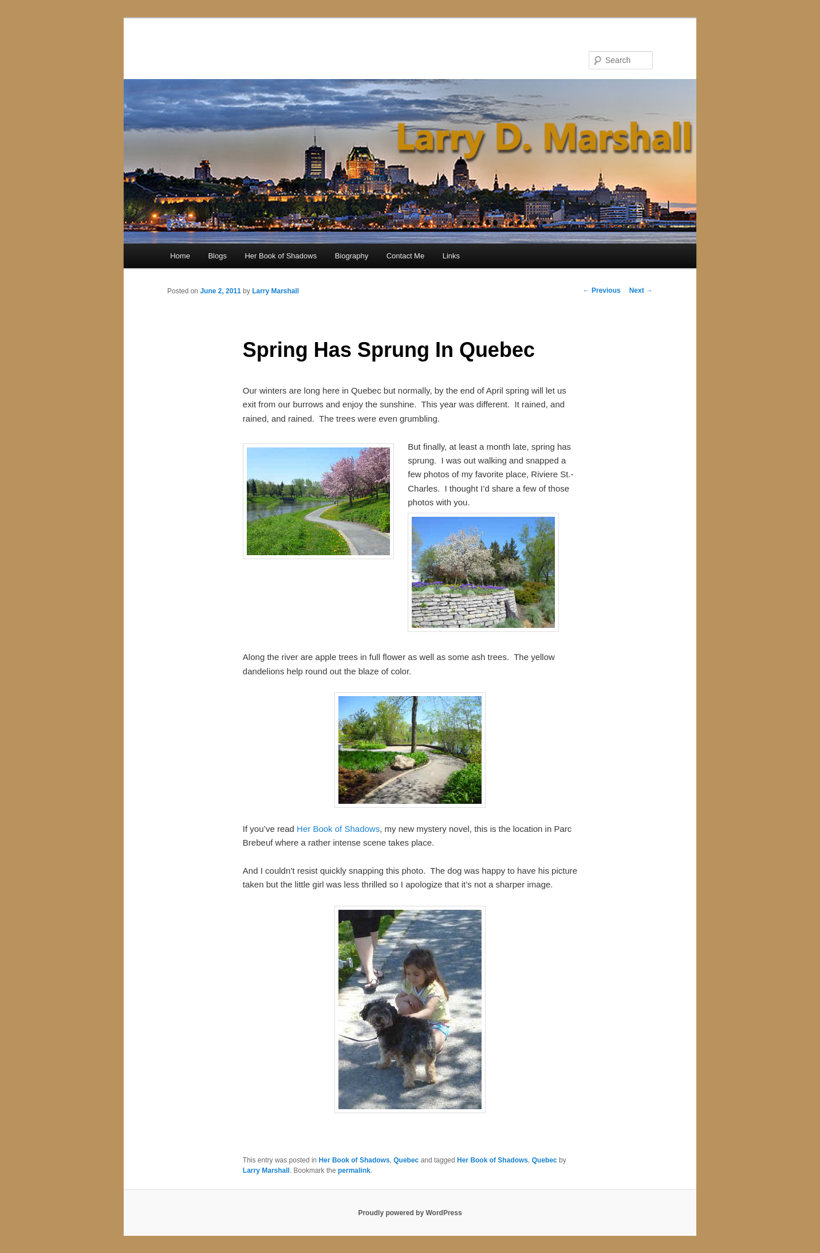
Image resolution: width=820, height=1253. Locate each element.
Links (451, 256)
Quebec (406, 1160)
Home (180, 256)
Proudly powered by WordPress (410, 1213)
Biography (352, 256)
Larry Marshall (275, 291)
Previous (602, 290)
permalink (354, 1170)
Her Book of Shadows (281, 256)
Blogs (217, 256)
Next (641, 290)
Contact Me (405, 256)
